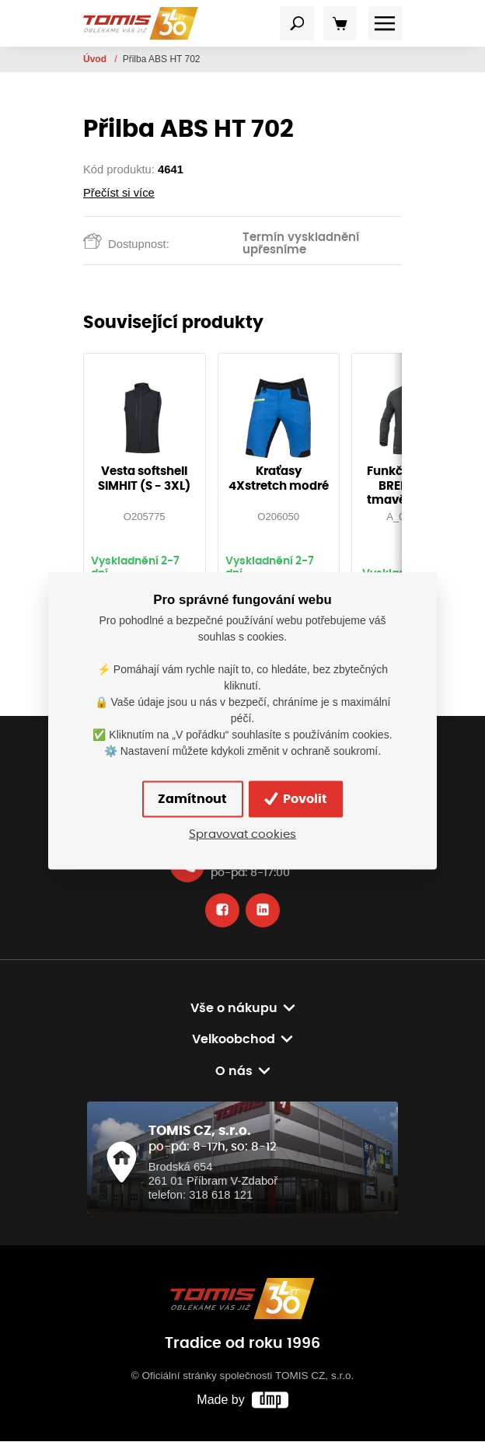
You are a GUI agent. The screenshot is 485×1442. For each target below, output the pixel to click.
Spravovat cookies (242, 834)
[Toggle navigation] (297, 23)
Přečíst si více (119, 193)
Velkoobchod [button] (233, 1040)
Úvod (96, 59)
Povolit (296, 799)
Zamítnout (191, 799)
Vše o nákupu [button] (233, 1009)
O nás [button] (234, 1072)
